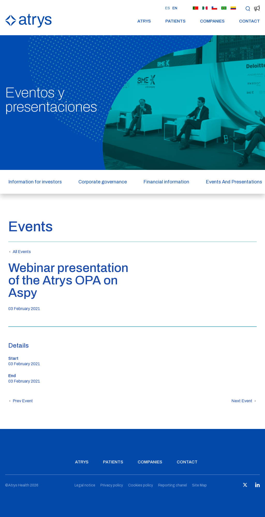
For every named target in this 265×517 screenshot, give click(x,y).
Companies (212, 21)
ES (167, 8)
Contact (249, 21)
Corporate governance (102, 181)
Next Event (244, 401)
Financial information (166, 181)
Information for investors (35, 181)
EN (174, 8)
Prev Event (20, 401)
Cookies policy (140, 485)
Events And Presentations (234, 181)
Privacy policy (111, 485)
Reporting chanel (172, 485)
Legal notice (85, 485)
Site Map (199, 485)
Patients (175, 21)
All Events (19, 252)
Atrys (144, 21)
